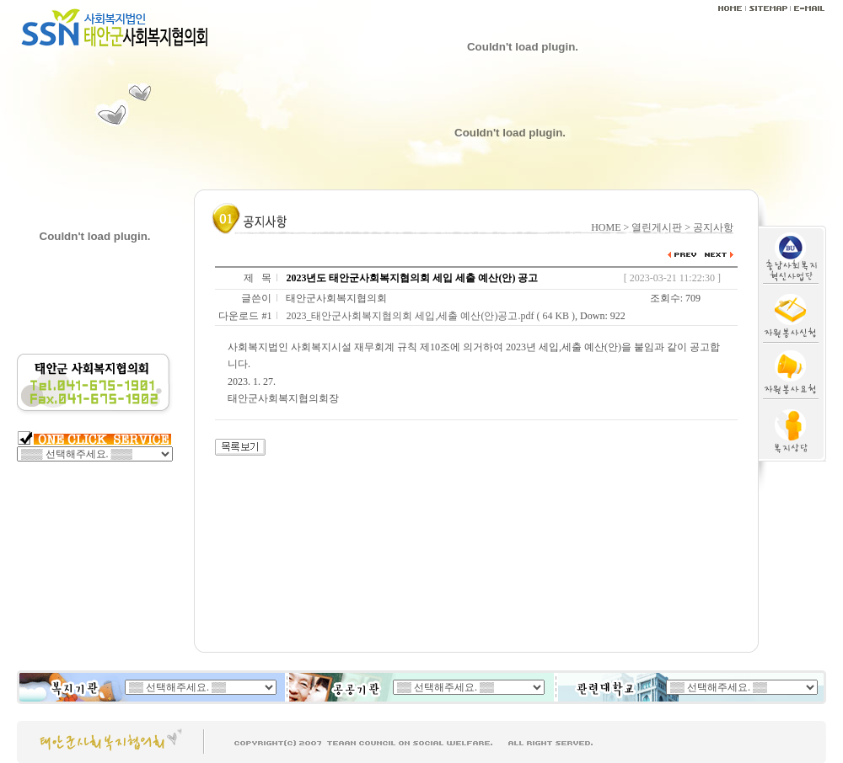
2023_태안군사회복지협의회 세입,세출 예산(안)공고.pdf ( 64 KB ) (430, 316)
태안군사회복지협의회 (336, 298)
